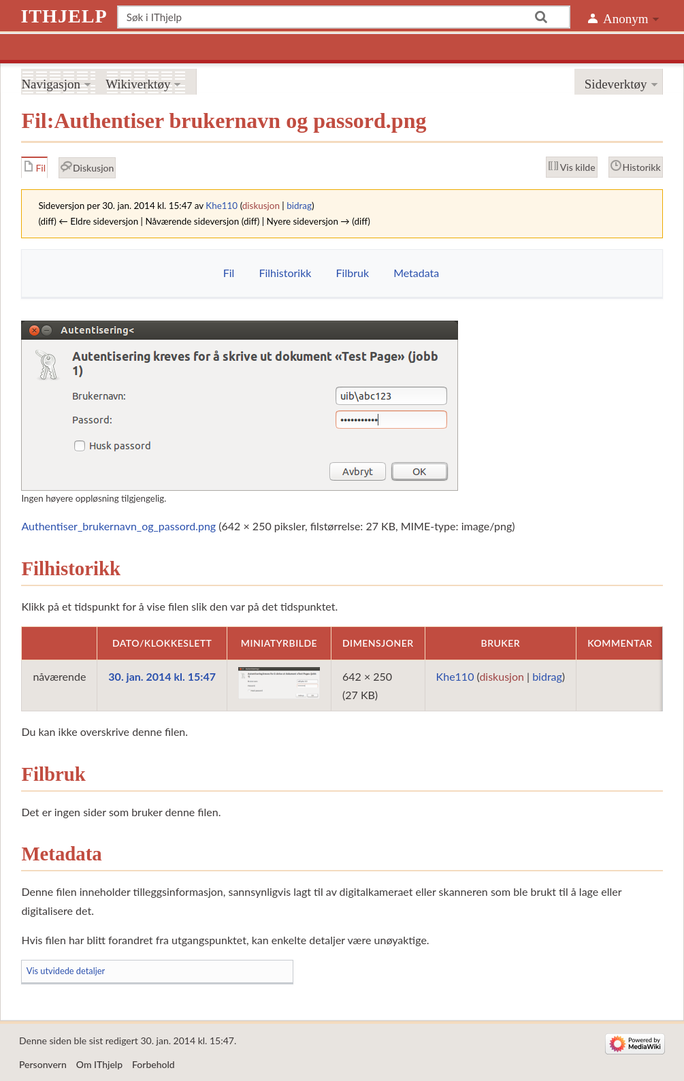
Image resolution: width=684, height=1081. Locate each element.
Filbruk (352, 272)
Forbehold (153, 1064)
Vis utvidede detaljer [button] (66, 970)
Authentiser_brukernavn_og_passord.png (118, 525)
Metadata (416, 272)
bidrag (299, 205)
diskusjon (261, 205)
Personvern (43, 1064)
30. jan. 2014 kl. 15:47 (162, 676)
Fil (229, 272)
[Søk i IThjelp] (344, 17)
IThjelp (63, 16)
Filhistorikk (285, 272)
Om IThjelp (99, 1064)
